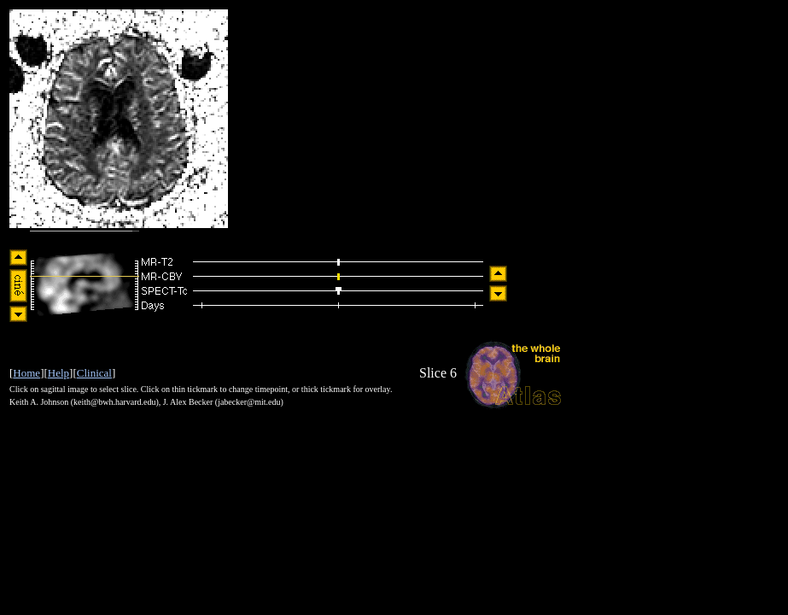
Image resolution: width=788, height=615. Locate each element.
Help (58, 372)
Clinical (94, 372)
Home (26, 372)
